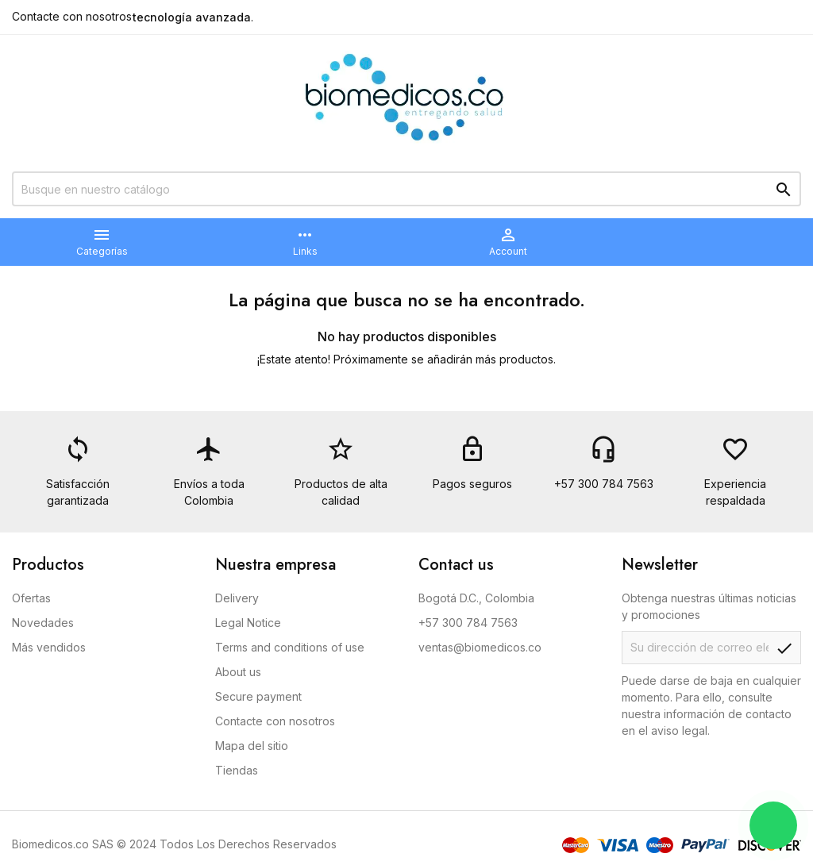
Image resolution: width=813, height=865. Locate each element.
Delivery (237, 598)
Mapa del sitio (251, 745)
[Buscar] (406, 189)
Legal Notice (248, 622)
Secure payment (258, 696)
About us (238, 672)
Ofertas (31, 598)
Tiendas (236, 770)
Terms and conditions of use (289, 647)
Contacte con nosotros (72, 16)
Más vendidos (49, 647)
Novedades (43, 622)
